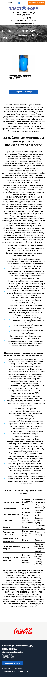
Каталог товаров (36, 2)
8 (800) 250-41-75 (24, 18)
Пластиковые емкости (20, 35)
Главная (5, 35)
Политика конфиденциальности (15, 671)
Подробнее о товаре (23, 91)
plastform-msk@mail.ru (24, 23)
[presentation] (4, 631)
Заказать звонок (12, 663)
